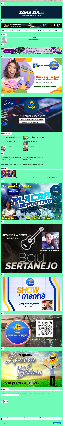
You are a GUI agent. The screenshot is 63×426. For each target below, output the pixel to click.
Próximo (6, 401)
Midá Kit (51, 30)
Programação (20, 30)
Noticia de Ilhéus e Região (6, 397)
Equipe (26, 30)
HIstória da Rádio (10, 30)
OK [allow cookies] (1, 419)
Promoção (38, 30)
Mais (56, 30)
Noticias (32, 30)
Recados (45, 30)
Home (3, 30)
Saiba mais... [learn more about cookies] (41, 417)
